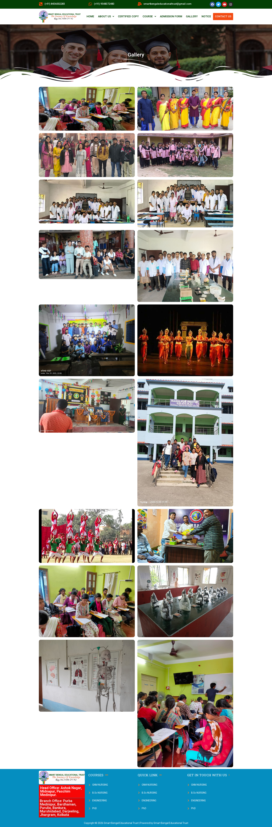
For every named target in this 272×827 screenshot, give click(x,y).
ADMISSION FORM (171, 16)
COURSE (149, 16)
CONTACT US (223, 16)
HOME (90, 16)
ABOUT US (106, 16)
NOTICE (206, 16)
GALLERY (192, 16)
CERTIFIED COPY (128, 16)
